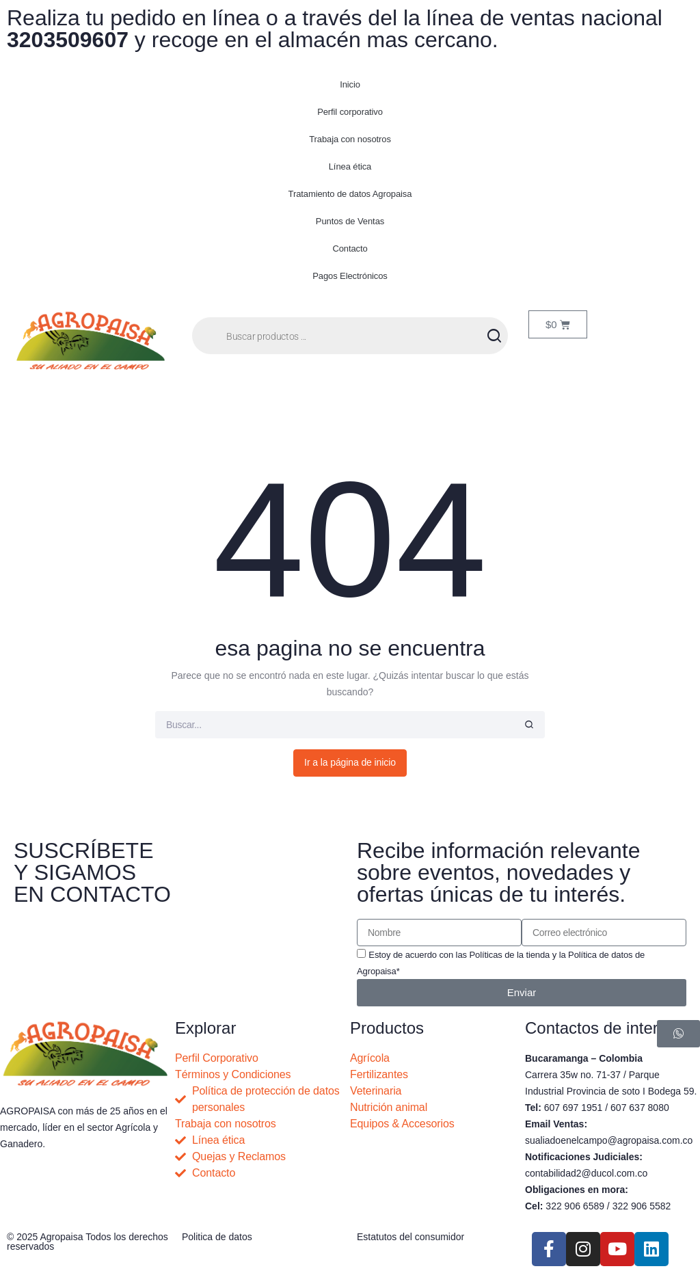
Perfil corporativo (350, 112)
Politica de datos (217, 1236)
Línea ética (350, 166)
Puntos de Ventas (350, 221)
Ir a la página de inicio (350, 762)
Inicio (350, 84)
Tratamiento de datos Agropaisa (350, 194)
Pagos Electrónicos (349, 276)
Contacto (349, 248)
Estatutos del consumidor (410, 1236)
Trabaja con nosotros (350, 139)
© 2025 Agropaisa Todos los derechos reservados (87, 1241)
